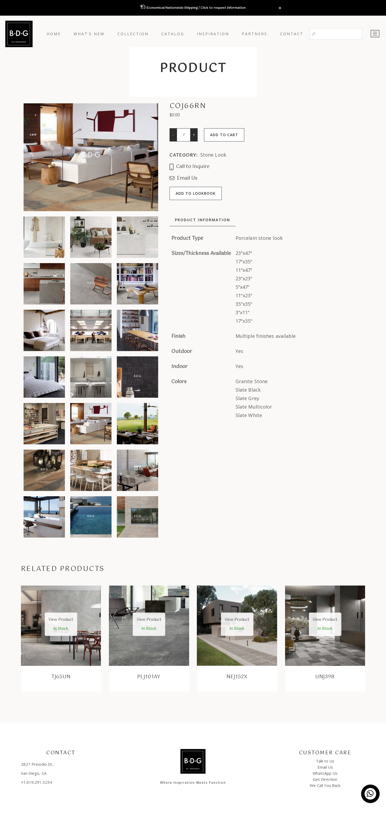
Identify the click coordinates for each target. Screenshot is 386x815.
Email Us (183, 178)
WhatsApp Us (325, 773)
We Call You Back (325, 785)
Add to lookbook (196, 193)
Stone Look (213, 155)
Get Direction (325, 779)
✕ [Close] (280, 8)
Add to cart (224, 134)
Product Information (202, 219)
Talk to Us (325, 761)
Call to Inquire (190, 167)
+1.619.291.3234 (36, 782)
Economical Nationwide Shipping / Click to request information (196, 8)
